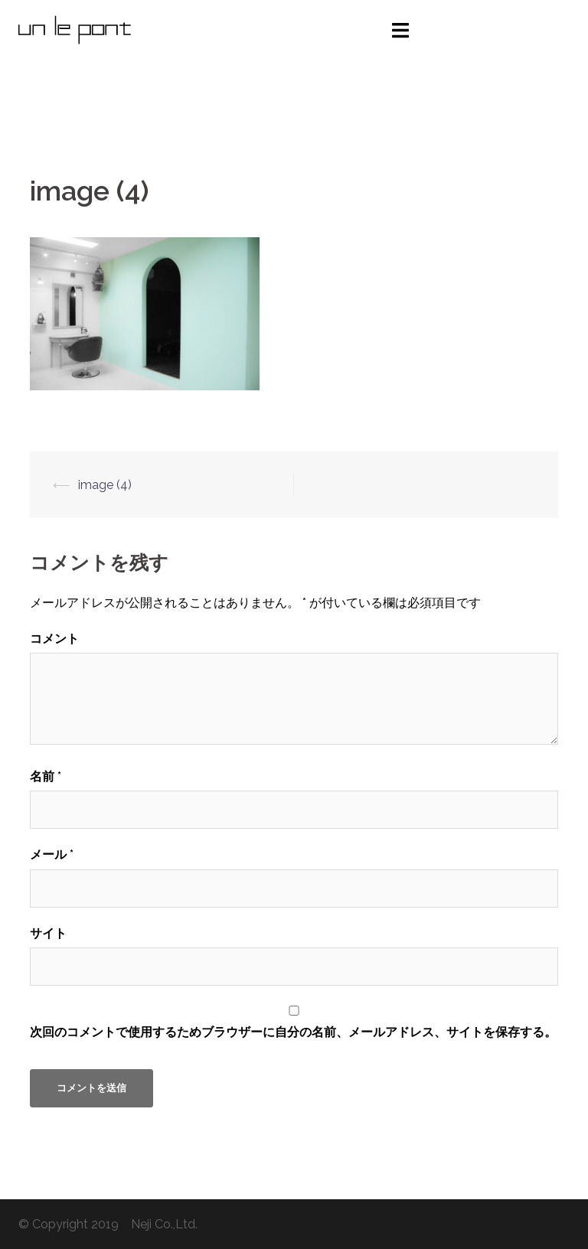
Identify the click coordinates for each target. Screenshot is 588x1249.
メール (52, 854)
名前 (45, 776)
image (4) (105, 485)
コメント (54, 638)
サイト (48, 933)
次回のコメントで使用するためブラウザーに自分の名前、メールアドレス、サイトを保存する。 (293, 1032)
